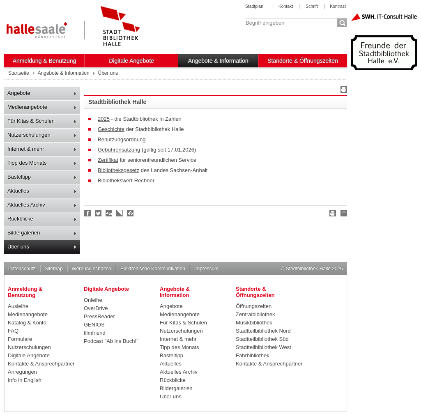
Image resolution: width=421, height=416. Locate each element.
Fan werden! (88, 213)
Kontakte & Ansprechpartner (41, 364)
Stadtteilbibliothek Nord (263, 331)
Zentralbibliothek (255, 314)
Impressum (206, 268)
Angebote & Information (218, 60)
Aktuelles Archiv (26, 205)
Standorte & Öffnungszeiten (302, 60)
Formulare (20, 339)
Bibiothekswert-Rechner (126, 180)
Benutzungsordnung (121, 139)
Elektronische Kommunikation (152, 268)
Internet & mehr (25, 149)
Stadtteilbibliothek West (263, 347)
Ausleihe (18, 306)
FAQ (13, 331)
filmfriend (95, 333)
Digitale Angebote (131, 60)
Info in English (24, 380)
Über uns (18, 247)
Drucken (342, 90)
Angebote (18, 93)
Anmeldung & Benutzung (44, 60)
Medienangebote (27, 107)
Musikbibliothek (254, 322)
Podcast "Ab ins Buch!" (111, 341)
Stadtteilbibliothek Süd (262, 339)
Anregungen (22, 372)
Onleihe (93, 300)
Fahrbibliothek (252, 355)
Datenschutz (22, 268)
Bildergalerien (23, 233)
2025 (104, 119)
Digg (109, 213)
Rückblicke (20, 219)
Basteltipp (19, 177)
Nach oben (342, 214)
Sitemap (54, 268)
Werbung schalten (91, 268)
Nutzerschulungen (29, 135)
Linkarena (120, 213)
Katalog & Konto (27, 322)
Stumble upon (130, 213)
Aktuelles (18, 191)
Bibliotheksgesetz (118, 170)
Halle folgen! (98, 213)
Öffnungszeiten (253, 306)
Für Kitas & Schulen (31, 121)
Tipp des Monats (27, 163)
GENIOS (94, 325)
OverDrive (96, 308)
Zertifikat (108, 160)
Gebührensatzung (119, 150)
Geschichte (111, 129)
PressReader (99, 316)
